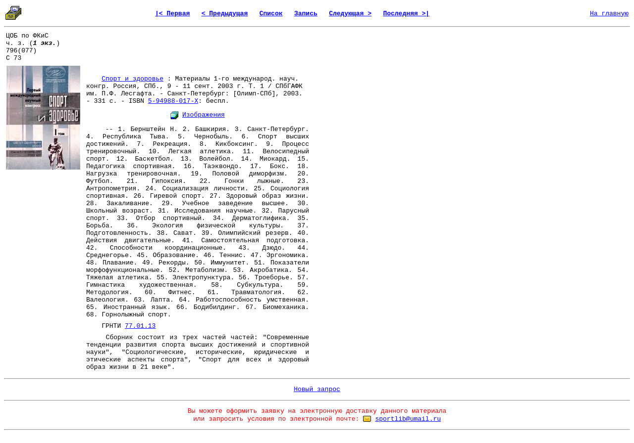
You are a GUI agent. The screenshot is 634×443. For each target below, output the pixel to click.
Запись (305, 13)
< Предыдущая (225, 13)
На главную (609, 13)
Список (271, 13)
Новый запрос (317, 389)
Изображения (203, 115)
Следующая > (350, 13)
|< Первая (172, 13)
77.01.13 (140, 326)
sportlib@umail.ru (408, 419)
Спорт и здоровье (132, 79)
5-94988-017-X (173, 101)
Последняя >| (406, 13)
